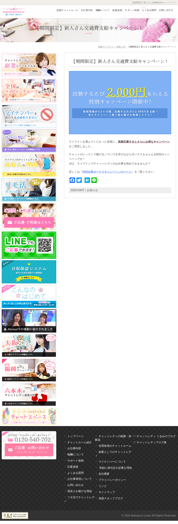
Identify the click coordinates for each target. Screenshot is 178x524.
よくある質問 (149, 10)
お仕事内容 (87, 10)
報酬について (102, 10)
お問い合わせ (166, 10)
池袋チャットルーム (67, 10)
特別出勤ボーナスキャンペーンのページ (107, 171)
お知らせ (120, 47)
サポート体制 (132, 10)
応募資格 (117, 10)
